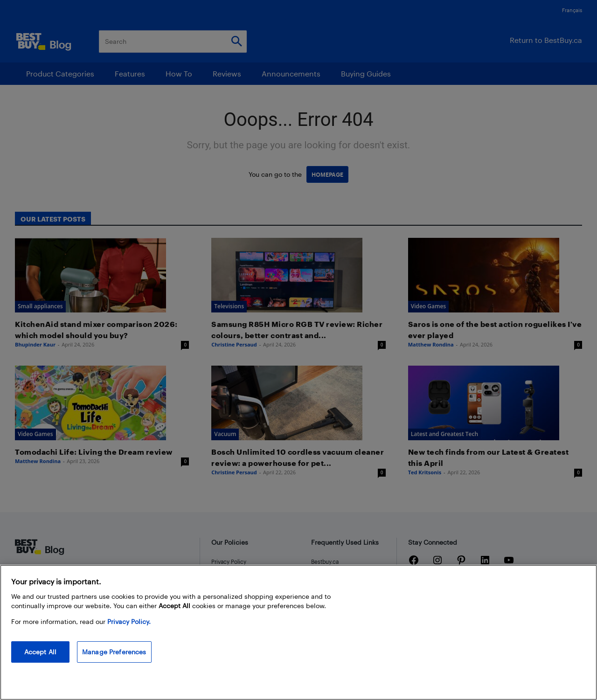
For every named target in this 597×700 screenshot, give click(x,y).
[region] (298, 632)
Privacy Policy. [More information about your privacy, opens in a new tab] (129, 621)
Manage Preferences (114, 652)
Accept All (40, 652)
